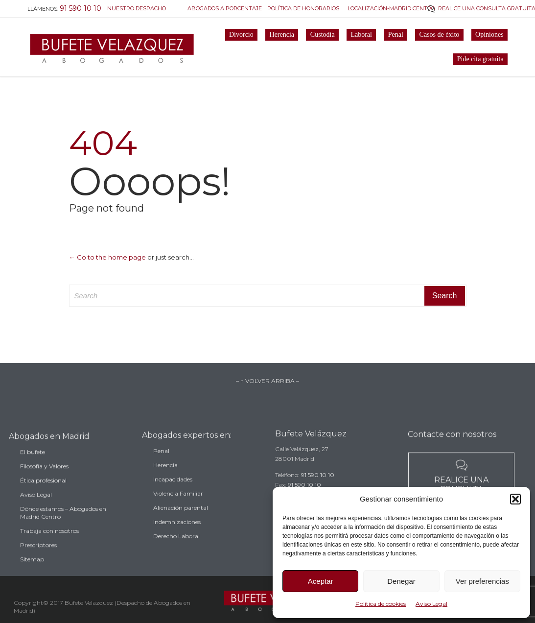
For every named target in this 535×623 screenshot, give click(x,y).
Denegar (401, 581)
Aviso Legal (431, 603)
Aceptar (320, 581)
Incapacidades (172, 487)
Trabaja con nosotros (49, 540)
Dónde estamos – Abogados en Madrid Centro (63, 521)
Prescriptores (38, 554)
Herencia (165, 473)
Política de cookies (380, 603)
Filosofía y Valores (44, 475)
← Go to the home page (107, 257)
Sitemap (32, 568)
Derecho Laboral (176, 544)
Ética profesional (43, 489)
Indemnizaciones (177, 529)
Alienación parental (180, 515)
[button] (515, 499)
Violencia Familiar (178, 501)
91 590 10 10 (317, 481)
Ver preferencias (482, 581)
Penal (161, 458)
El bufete (32, 461)
